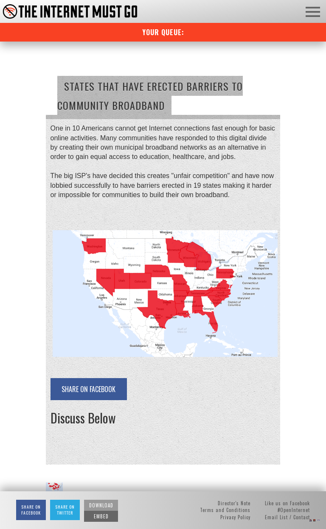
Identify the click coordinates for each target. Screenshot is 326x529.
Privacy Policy (235, 517)
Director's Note (234, 503)
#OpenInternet (294, 510)
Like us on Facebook (287, 503)
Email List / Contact (287, 517)
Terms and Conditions (225, 510)
